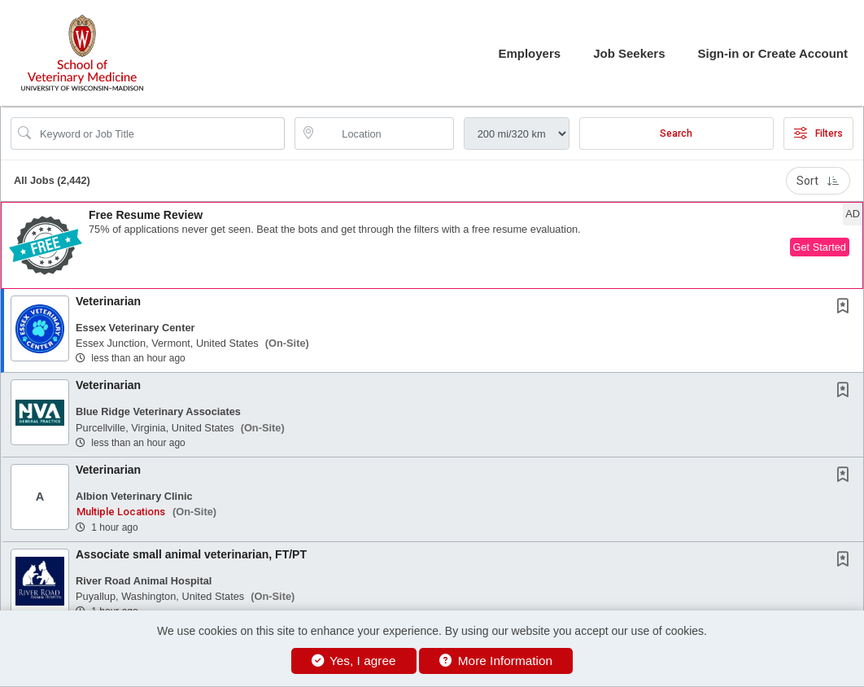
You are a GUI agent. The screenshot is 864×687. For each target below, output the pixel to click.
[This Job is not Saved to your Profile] (846, 307)
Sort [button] (818, 180)
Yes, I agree (354, 660)
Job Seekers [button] (629, 53)
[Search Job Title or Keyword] (159, 133)
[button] (432, 245)
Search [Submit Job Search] (676, 133)
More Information (495, 660)
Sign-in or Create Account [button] (773, 53)
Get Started (819, 247)
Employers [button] (529, 53)
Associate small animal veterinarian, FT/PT (191, 554)
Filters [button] (818, 133)
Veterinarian (108, 301)
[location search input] (385, 133)
